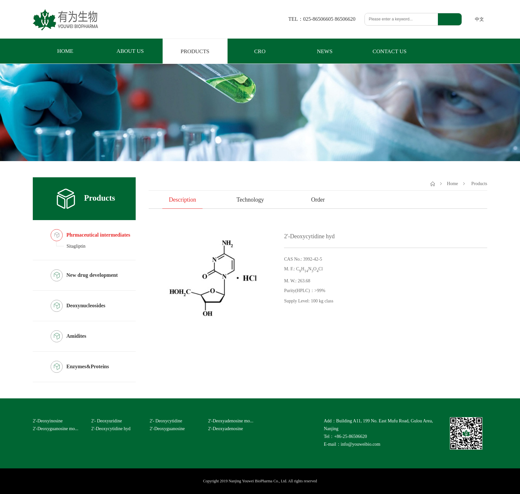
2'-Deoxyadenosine (225, 428)
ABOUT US (130, 51)
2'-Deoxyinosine (48, 420)
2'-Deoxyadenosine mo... (230, 420)
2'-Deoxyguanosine (167, 428)
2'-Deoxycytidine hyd (110, 428)
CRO (260, 51)
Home (452, 183)
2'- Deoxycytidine (166, 420)
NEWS (324, 51)
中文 (479, 19)
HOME (65, 51)
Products (479, 183)
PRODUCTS (194, 51)
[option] (216, 279)
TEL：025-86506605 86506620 (321, 19)
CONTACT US (390, 51)
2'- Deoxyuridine (106, 420)
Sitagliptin (76, 246)
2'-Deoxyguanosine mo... (55, 428)
